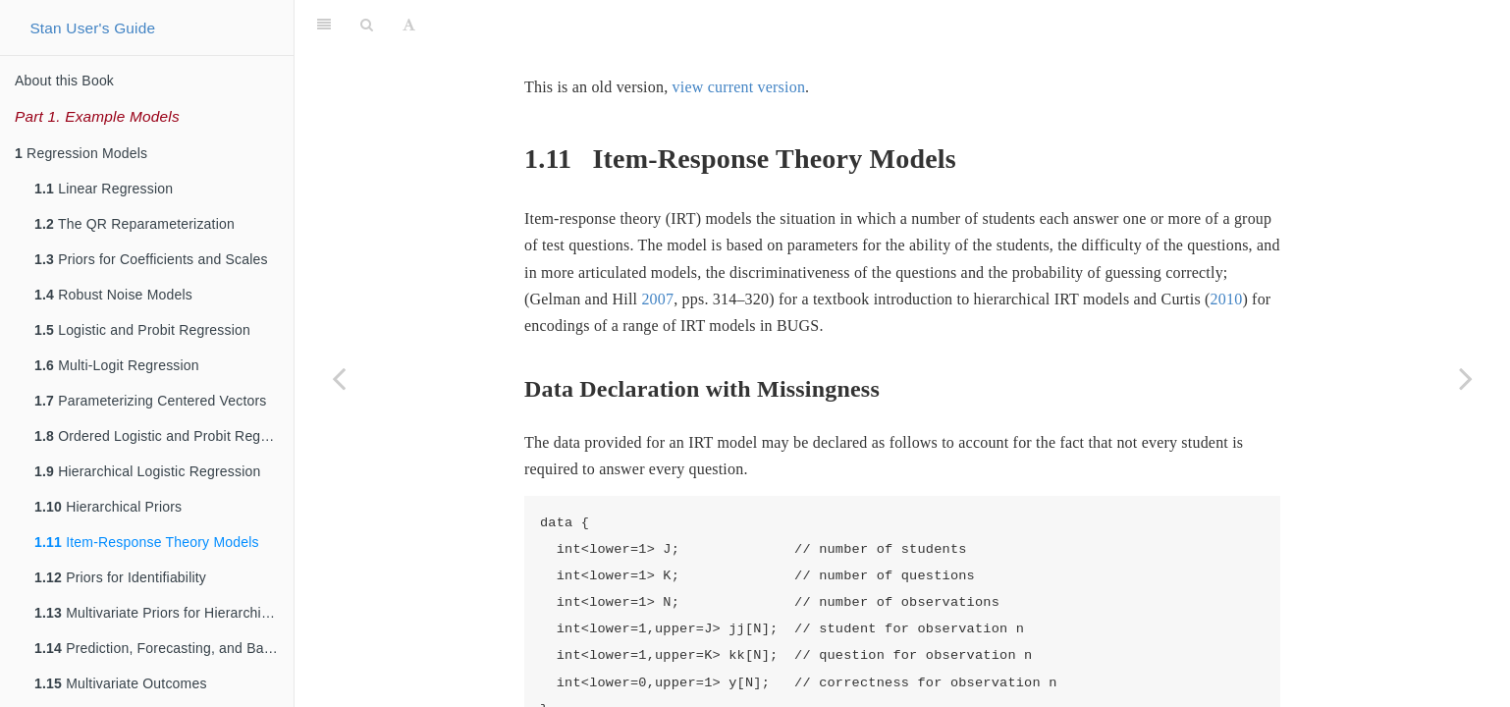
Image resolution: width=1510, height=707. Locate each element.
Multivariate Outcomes (120, 683)
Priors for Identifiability (120, 577)
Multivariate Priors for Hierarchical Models (164, 613)
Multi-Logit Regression (116, 365)
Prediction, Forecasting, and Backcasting (164, 648)
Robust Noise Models (113, 294)
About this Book (64, 80)
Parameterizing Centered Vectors (150, 400)
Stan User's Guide (92, 28)
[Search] (367, 24)
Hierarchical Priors (108, 507)
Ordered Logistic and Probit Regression (164, 436)
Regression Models (81, 153)
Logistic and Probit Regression (142, 330)
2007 (657, 299)
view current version (739, 87)
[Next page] (1466, 378)
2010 (1227, 299)
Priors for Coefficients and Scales (151, 259)
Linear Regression (103, 188)
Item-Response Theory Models (146, 542)
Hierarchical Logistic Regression (147, 471)
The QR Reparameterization (134, 224)
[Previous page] (339, 378)
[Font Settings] (409, 24)
